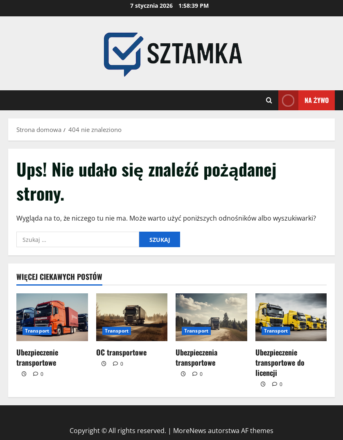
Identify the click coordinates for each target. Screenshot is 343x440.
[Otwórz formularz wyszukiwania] (269, 100)
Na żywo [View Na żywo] (303, 100)
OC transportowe (121, 352)
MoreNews (189, 430)
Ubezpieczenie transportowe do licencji (280, 362)
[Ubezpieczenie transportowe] (52, 317)
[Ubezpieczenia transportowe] (211, 317)
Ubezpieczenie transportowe (37, 357)
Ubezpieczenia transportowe (196, 357)
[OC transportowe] (132, 317)
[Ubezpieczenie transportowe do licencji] (291, 317)
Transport (37, 330)
